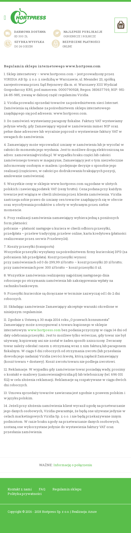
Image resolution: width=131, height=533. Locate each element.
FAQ (42, 489)
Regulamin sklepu (66, 489)
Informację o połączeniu (72, 465)
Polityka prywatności (25, 493)
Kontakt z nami (20, 489)
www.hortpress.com (44, 330)
